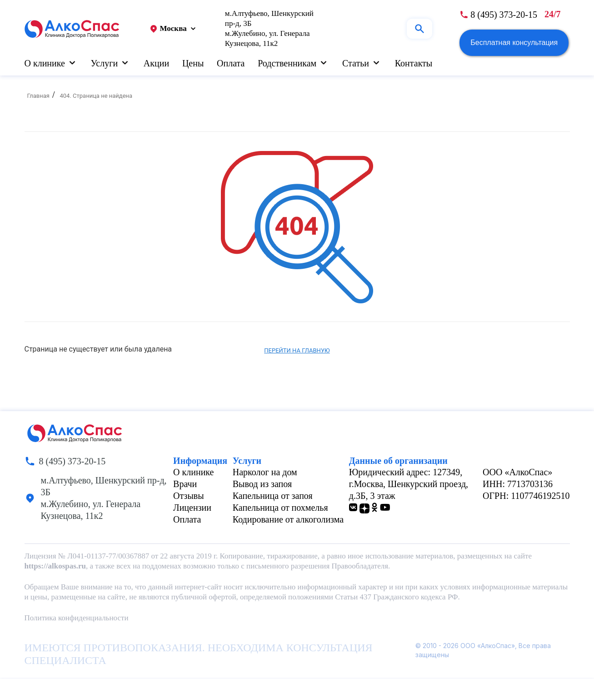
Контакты (414, 64)
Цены (193, 64)
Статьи (355, 64)
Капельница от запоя (273, 497)
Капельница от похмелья (280, 509)
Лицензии (192, 509)
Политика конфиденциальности (77, 619)
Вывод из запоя (262, 485)
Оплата (231, 64)
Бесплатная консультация (514, 43)
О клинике (45, 64)
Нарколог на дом (265, 473)
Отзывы (188, 497)
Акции (156, 64)
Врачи (185, 485)
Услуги (104, 64)
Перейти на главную (296, 351)
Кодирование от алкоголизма (288, 521)
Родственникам (287, 64)
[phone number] (498, 15)
